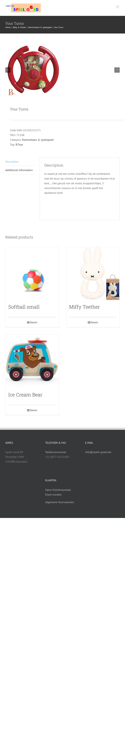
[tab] (20, 161)
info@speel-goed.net (98, 452)
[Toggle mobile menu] (118, 7)
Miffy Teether (84, 307)
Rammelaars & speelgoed (38, 139)
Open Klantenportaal (58, 490)
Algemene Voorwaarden (59, 502)
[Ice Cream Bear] (32, 361)
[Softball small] (32, 273)
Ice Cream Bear (25, 394)
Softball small (24, 307)
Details (33, 322)
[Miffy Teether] (93, 273)
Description (12, 161)
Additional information (19, 170)
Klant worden (53, 494)
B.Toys (19, 144)
